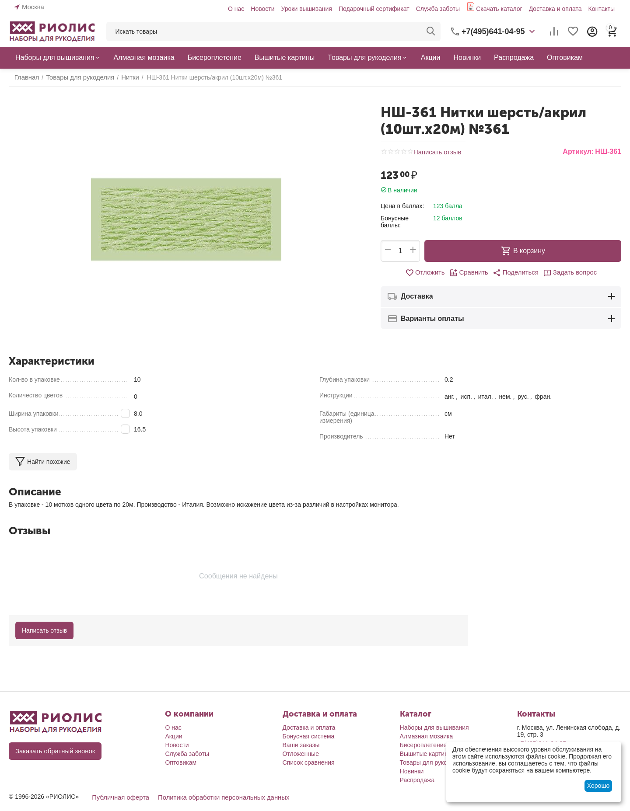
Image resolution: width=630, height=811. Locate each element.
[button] (515, 272)
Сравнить (470, 272)
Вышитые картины (426, 753)
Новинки (412, 771)
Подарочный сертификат (374, 8)
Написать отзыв (435, 152)
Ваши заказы (301, 744)
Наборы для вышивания (434, 727)
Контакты (601, 8)
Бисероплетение (423, 744)
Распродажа (417, 779)
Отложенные (301, 753)
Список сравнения (309, 762)
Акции (173, 736)
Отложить (428, 272)
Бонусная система (309, 736)
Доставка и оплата (555, 8)
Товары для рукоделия (432, 762)
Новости (262, 8)
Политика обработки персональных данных (217, 797)
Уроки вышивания (306, 8)
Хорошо (598, 785)
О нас (236, 8)
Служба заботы (438, 8)
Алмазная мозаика (426, 736)
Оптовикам (180, 762)
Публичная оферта (119, 797)
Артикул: (578, 151)
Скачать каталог (499, 8)
